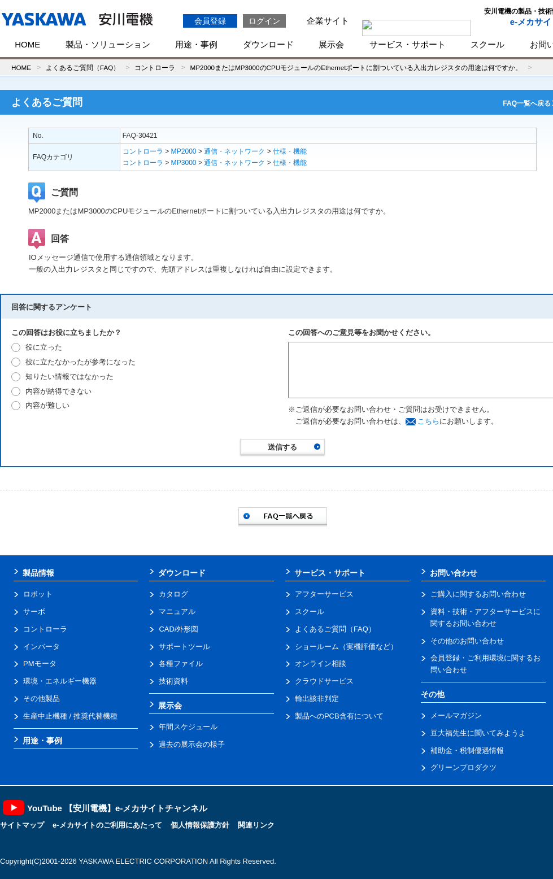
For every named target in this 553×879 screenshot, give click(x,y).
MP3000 (184, 163)
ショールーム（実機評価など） (346, 646)
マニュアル (177, 611)
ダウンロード (268, 44)
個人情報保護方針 (200, 825)
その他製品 (41, 698)
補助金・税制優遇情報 (467, 750)
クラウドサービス (324, 681)
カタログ (173, 594)
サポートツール (184, 646)
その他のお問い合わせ (467, 641)
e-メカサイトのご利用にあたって (107, 825)
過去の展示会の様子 (192, 744)
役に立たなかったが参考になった (80, 362)
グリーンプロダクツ (463, 767)
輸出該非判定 (317, 698)
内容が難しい (47, 405)
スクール (487, 44)
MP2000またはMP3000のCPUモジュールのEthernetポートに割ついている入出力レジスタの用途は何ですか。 (356, 67)
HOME (27, 44)
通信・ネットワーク (234, 151)
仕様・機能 (290, 151)
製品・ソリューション (108, 44)
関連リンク (256, 825)
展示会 (331, 44)
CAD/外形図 (178, 629)
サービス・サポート (407, 44)
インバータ (41, 646)
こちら (428, 421)
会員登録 (210, 20)
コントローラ (154, 67)
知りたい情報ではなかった (69, 376)
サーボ (34, 611)
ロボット (38, 594)
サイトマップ (22, 825)
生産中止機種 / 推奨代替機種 (70, 716)
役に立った (43, 347)
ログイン (264, 20)
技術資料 (173, 681)
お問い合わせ (453, 572)
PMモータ (39, 663)
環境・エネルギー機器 (60, 681)
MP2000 (184, 151)
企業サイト (328, 20)
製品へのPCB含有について (339, 716)
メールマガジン (456, 715)
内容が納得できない (58, 391)
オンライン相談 (320, 663)
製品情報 (38, 572)
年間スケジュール (188, 727)
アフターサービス (324, 594)
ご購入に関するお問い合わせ (478, 594)
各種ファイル (181, 663)
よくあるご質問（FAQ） (83, 67)
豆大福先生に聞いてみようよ (478, 733)
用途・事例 (196, 44)
